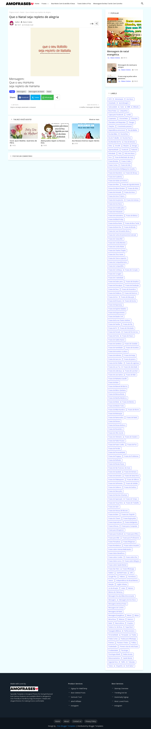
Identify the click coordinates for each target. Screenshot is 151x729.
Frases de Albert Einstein (116, 188)
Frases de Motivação (115, 414)
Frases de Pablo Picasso (116, 441)
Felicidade (111, 153)
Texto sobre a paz (84, 3)
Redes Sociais (127, 654)
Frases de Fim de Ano (131, 332)
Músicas (121, 619)
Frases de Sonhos (130, 487)
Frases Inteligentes (131, 522)
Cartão (128, 115)
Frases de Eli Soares (115, 301)
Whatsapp (48, 97)
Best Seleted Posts (78, 693)
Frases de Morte (133, 410)
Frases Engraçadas (129, 518)
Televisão (131, 662)
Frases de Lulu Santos (115, 375)
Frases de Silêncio (133, 480)
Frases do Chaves (114, 518)
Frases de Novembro (115, 429)
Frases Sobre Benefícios (116, 553)
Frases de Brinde (130, 227)
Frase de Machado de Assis (124, 157)
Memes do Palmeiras (115, 592)
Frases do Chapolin (128, 514)
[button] (142, 3)
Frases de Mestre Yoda (116, 406)
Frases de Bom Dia (114, 227)
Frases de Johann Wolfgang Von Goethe (121, 169)
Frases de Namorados (115, 417)
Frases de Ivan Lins (114, 359)
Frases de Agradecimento (130, 185)
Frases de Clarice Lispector (117, 258)
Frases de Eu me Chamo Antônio (119, 320)
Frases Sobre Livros (115, 561)
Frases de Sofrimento (115, 483)
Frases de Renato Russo (116, 464)
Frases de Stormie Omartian (117, 495)
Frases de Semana (130, 472)
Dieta (110, 146)
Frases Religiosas (129, 542)
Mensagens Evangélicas (116, 615)
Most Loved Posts (121, 701)
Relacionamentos (114, 658)
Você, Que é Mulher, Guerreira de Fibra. (23, 142)
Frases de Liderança (115, 371)
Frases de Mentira (128, 402)
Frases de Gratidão (131, 344)
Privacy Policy (91, 721)
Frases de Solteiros (114, 487)
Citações (111, 126)
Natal (22, 12)
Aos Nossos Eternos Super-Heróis (85, 141)
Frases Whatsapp (128, 569)
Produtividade (113, 650)
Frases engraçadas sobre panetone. (127, 77)
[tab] (37, 4)
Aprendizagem (124, 103)
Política (133, 643)
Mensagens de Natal (36, 91)
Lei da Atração (113, 588)
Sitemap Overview (121, 688)
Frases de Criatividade (115, 278)
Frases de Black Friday (115, 219)
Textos (110, 666)
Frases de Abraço (131, 173)
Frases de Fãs (127, 324)
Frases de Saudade (114, 472)
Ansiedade (112, 103)
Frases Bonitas (113, 161)
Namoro (130, 619)
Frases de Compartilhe (116, 266)
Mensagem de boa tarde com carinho (107, 3)
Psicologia (124, 650)
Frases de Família (114, 324)
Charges (131, 122)
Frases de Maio (113, 382)
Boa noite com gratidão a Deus (63, 3)
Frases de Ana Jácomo (115, 200)
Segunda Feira (113, 662)
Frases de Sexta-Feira (132, 476)
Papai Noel (129, 627)
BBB (128, 107)
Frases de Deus (113, 289)
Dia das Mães (112, 134)
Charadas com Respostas (117, 122)
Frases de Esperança (115, 305)
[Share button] (57, 97)
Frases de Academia (115, 177)
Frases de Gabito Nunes (116, 340)
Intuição (111, 584)
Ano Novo (129, 99)
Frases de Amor (129, 192)
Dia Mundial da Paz (114, 142)
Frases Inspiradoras (115, 522)
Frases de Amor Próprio (116, 196)
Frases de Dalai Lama (115, 282)
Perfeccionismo (129, 631)
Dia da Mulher (132, 130)
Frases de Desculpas (115, 285)
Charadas (134, 119)
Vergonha (119, 666)
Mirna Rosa (112, 619)
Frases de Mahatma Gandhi (117, 379)
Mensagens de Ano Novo (127, 600)
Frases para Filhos (132, 534)
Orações (130, 623)
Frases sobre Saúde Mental (117, 565)
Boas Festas (112, 111)
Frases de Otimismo (115, 437)
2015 (110, 99)
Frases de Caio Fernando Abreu (119, 231)
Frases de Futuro (127, 336)
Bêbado (136, 107)
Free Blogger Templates (66, 726)
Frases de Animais (132, 200)
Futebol (110, 573)
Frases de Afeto (113, 185)
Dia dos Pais (127, 138)
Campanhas (124, 111)
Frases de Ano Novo (115, 204)
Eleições (126, 146)
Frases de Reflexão (114, 460)
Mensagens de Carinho (116, 608)
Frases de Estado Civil (115, 317)
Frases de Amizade (114, 192)
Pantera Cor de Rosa (115, 627)
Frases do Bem (113, 514)
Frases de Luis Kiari (131, 371)
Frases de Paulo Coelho (116, 445)
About (66, 721)
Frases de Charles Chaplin (117, 251)
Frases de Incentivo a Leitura (117, 351)
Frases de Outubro (131, 437)
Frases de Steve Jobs (115, 491)
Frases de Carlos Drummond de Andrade (122, 235)
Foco (110, 157)
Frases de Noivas (114, 421)
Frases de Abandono (115, 173)
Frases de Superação (115, 499)
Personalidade (113, 635)
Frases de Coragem (115, 274)
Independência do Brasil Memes (127, 580)
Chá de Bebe (123, 119)
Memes (130, 588)
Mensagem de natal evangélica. (118, 53)
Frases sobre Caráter (115, 557)
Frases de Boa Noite (115, 223)
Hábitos (122, 577)
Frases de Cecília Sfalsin (116, 247)
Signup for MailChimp (79, 688)
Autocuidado (112, 107)
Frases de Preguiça (114, 456)
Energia (134, 146)
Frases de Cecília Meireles (117, 243)
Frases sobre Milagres (132, 561)
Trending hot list (120, 693)
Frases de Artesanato (115, 212)
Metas (137, 615)
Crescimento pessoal (124, 126)
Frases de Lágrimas (132, 363)
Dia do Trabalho (113, 138)
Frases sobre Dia (131, 557)
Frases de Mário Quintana (117, 390)
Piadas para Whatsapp (128, 639)
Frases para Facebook (115, 534)
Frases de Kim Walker (115, 363)
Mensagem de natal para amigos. (127, 66)
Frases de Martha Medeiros (117, 398)
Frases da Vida (125, 165)
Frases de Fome (113, 336)
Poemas (111, 643)
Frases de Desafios (132, 282)
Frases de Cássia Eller (115, 239)
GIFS (131, 573)
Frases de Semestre (115, 476)
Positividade (112, 646)
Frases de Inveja (129, 355)
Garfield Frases (122, 573)
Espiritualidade (113, 150)
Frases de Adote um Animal (117, 181)
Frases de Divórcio (131, 293)
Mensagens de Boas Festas (117, 604)
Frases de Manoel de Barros (117, 386)
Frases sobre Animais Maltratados (119, 549)
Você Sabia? (130, 666)
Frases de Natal (132, 417)
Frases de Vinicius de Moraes (118, 511)
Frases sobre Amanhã (131, 546)
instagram (75, 706)
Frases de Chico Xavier (116, 254)
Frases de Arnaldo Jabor (116, 208)
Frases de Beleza (131, 216)
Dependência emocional (116, 130)
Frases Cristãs (126, 161)
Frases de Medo (113, 402)
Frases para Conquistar (129, 526)
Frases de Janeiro (130, 359)
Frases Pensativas (114, 542)
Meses (129, 615)
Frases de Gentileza (115, 344)
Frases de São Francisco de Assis (119, 468)
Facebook (25, 97)
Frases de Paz (132, 445)
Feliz (119, 153)
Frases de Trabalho (132, 503)
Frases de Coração (131, 270)
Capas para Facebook (115, 115)
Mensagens (21, 91)
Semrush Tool (76, 697)
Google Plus (112, 577)
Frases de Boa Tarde (132, 223)
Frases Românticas (114, 546)
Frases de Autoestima (115, 216)
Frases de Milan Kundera (116, 410)
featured (134, 150)
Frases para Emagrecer (116, 530)
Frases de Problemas (131, 456)
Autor (122, 107)
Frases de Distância (114, 293)
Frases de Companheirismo (117, 262)
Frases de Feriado (114, 332)
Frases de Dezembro (129, 289)
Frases (44, 3)
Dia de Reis (124, 134)
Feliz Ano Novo (130, 153)
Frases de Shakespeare (116, 480)
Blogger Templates (96, 726)
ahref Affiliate (76, 701)
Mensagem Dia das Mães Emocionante (121, 596)
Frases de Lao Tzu (114, 367)
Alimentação (119, 99)
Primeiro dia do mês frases (129, 646)
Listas (123, 588)
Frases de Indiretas (114, 355)
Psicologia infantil (114, 654)
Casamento (112, 119)
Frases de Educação (127, 297)
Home (37, 3)
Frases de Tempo (131, 499)
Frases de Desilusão (132, 285)
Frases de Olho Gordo (115, 433)
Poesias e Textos (122, 643)
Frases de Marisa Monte (116, 394)
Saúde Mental (127, 658)
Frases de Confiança (115, 270)
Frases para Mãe (114, 538)
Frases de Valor (113, 507)
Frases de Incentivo (132, 348)
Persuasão (124, 635)
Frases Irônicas (113, 526)
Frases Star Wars (114, 569)
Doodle (117, 146)
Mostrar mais (94, 119)
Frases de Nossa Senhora (116, 425)
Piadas (134, 635)
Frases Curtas (112, 165)
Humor (110, 580)
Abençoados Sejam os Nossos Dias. (53, 142)
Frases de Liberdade (130, 367)
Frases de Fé (112, 328)
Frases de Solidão (132, 483)
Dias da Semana (129, 142)
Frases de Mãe (131, 375)
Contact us (77, 721)
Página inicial (14, 12)
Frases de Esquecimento (116, 313)
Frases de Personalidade (116, 452)
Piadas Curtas (113, 639)
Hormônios (132, 577)
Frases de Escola (130, 301)
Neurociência (119, 623)
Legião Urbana (122, 584)
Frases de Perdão (114, 448)
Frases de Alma (133, 188)
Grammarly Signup (121, 697)
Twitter (36, 97)
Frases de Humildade (115, 348)
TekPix (123, 662)
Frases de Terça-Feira (115, 503)
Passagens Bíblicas (114, 631)
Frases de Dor (113, 297)
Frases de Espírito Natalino (117, 309)
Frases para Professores (131, 538)
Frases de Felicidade (127, 328)
